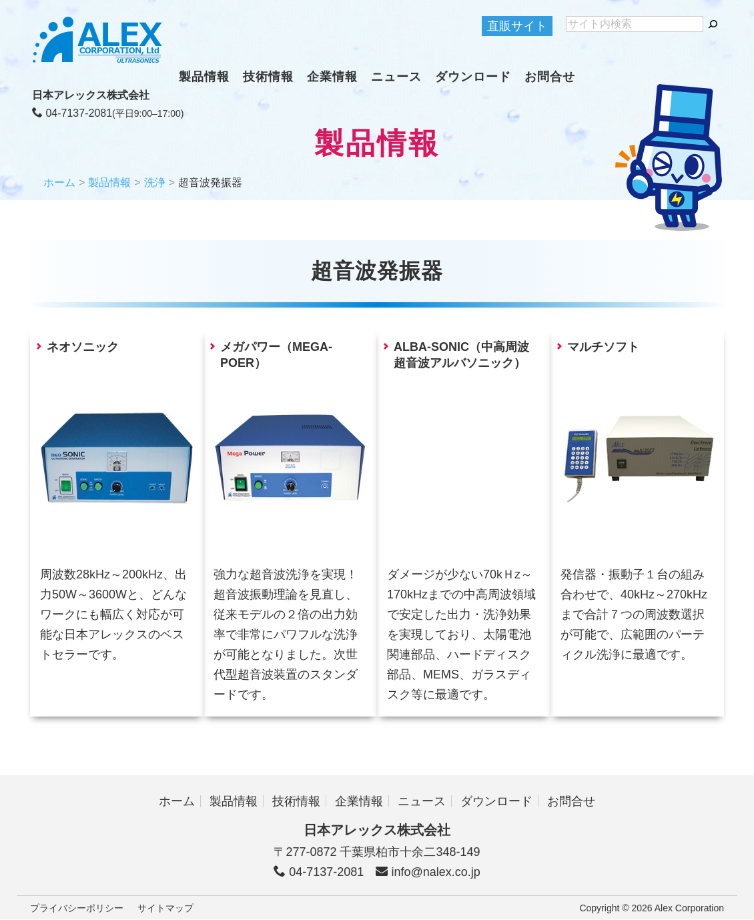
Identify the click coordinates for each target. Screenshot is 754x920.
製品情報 (204, 76)
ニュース (396, 76)
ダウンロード (473, 76)
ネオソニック (83, 347)
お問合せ (549, 76)
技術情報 (268, 76)
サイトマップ (165, 908)
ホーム (59, 182)
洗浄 (154, 182)
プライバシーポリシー (76, 908)
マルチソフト (603, 347)
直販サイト (517, 26)
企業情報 (332, 76)
